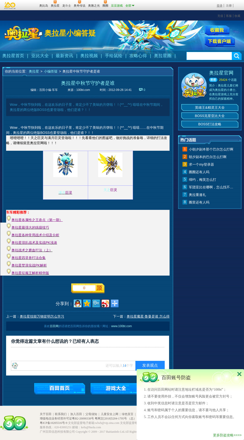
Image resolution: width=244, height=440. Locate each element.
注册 (229, 5)
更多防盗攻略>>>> (227, 435)
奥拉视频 (89, 55)
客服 (229, 16)
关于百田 (45, 414)
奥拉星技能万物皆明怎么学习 (42, 316)
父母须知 (91, 414)
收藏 (237, 16)
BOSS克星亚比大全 (210, 116)
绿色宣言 (127, 414)
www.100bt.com (121, 326)
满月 (62, 192)
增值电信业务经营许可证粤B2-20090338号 (67, 418)
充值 (220, 16)
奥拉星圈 (163, 55)
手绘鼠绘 (113, 55)
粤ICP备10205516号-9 (53, 423)
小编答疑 (51, 71)
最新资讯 (64, 55)
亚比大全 (40, 55)
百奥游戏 (10, 5)
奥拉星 (34, 71)
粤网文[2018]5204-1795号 (111, 418)
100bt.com (83, 90)
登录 (220, 5)
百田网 (28, 5)
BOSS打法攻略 (210, 124)
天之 (106, 190)
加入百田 (76, 414)
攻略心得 (138, 55)
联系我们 (61, 414)
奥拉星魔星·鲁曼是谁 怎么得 (148, 316)
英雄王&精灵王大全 (209, 107)
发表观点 (150, 365)
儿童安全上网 (109, 414)
